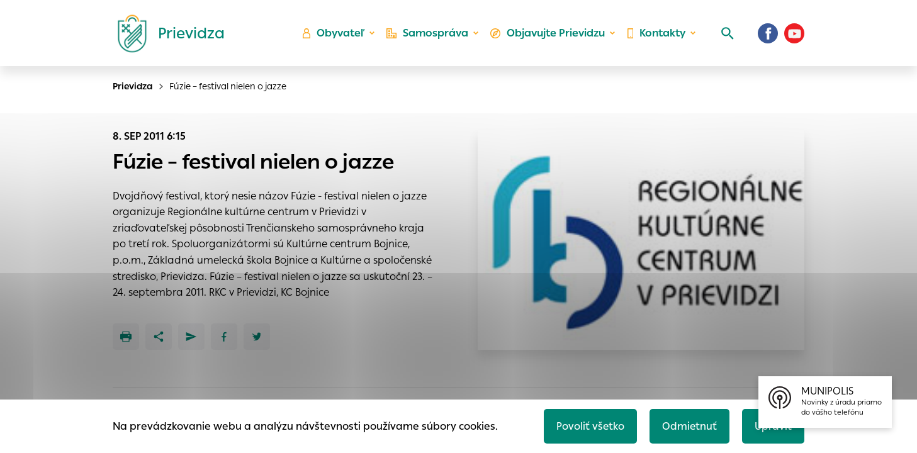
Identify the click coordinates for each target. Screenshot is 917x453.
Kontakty (656, 35)
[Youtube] (794, 35)
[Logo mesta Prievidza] (166, 34)
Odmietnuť (688, 425)
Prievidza (133, 86)
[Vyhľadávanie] (726, 34)
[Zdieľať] (158, 336)
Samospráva (427, 35)
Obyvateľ (333, 35)
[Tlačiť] (126, 336)
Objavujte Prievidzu (547, 35)
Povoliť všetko (588, 425)
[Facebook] (768, 35)
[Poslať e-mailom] (191, 336)
